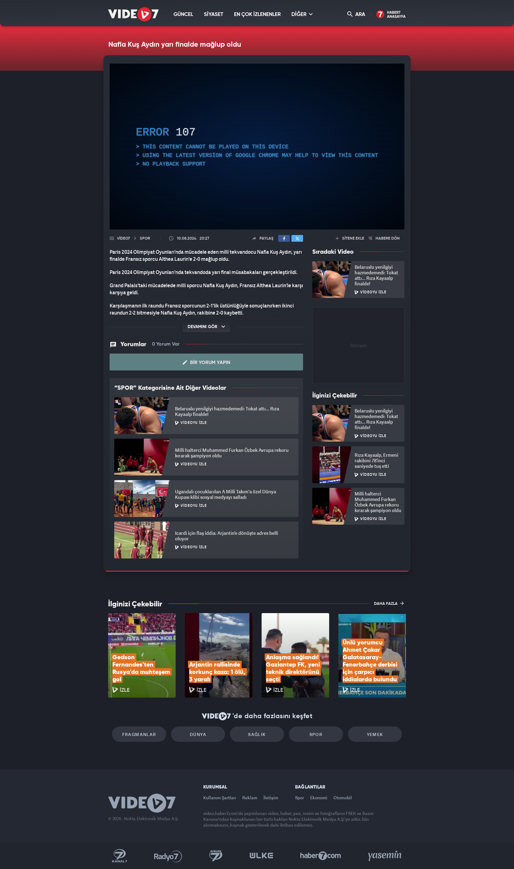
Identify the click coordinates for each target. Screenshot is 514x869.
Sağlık (257, 734)
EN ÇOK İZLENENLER (257, 14)
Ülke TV (261, 856)
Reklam (249, 797)
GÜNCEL (183, 14)
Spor (316, 734)
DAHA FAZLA (389, 603)
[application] (257, 146)
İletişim (270, 797)
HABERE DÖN (384, 239)
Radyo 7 (168, 856)
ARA (356, 14)
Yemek (375, 734)
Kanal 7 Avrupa (216, 856)
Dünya (198, 734)
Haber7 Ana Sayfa (391, 14)
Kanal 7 (119, 856)
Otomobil (342, 797)
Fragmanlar (139, 734)
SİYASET (213, 14)
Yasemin (385, 856)
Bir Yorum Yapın (206, 362)
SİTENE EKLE (350, 239)
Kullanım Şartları (219, 797)
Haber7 (320, 856)
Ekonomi (318, 797)
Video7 (123, 239)
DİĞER (302, 14)
